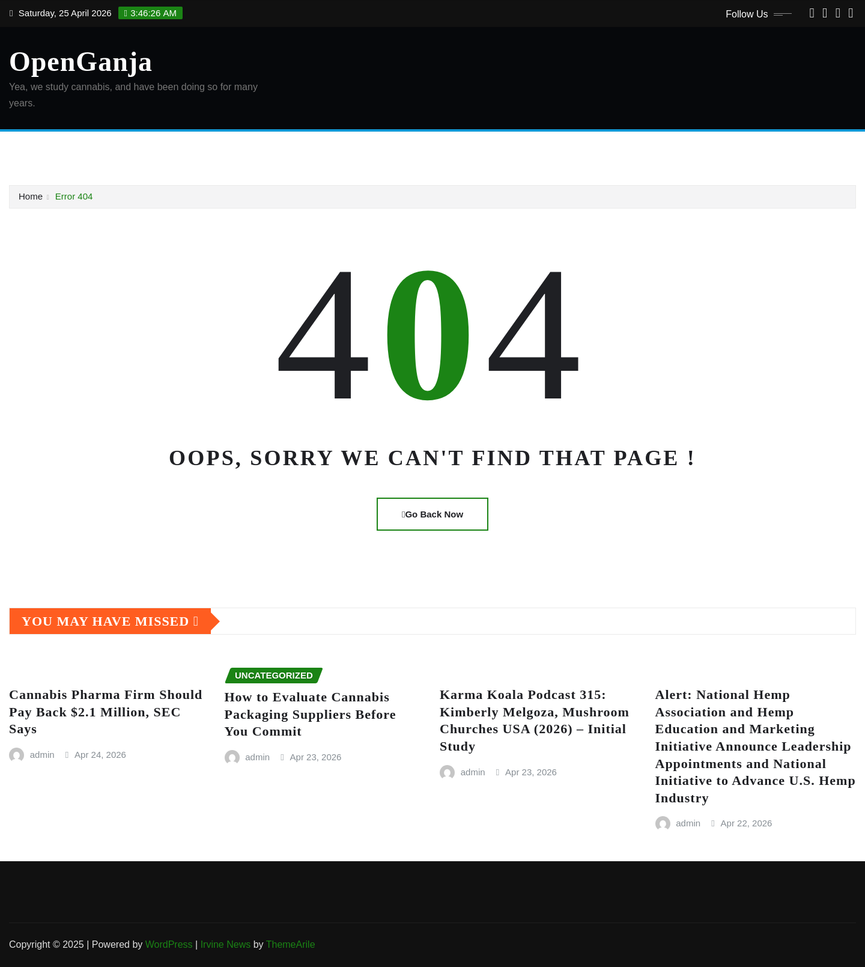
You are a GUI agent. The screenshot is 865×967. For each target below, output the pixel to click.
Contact (188, 149)
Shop (420, 149)
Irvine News (226, 944)
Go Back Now (432, 514)
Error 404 (74, 196)
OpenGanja (81, 61)
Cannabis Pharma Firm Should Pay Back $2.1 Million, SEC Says (105, 711)
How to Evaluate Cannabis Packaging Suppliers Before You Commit (310, 714)
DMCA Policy (243, 149)
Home (37, 149)
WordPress (169, 944)
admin (42, 754)
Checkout (143, 149)
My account (305, 149)
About (72, 149)
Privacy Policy (370, 149)
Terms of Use (470, 149)
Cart (104, 149)
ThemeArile (290, 944)
